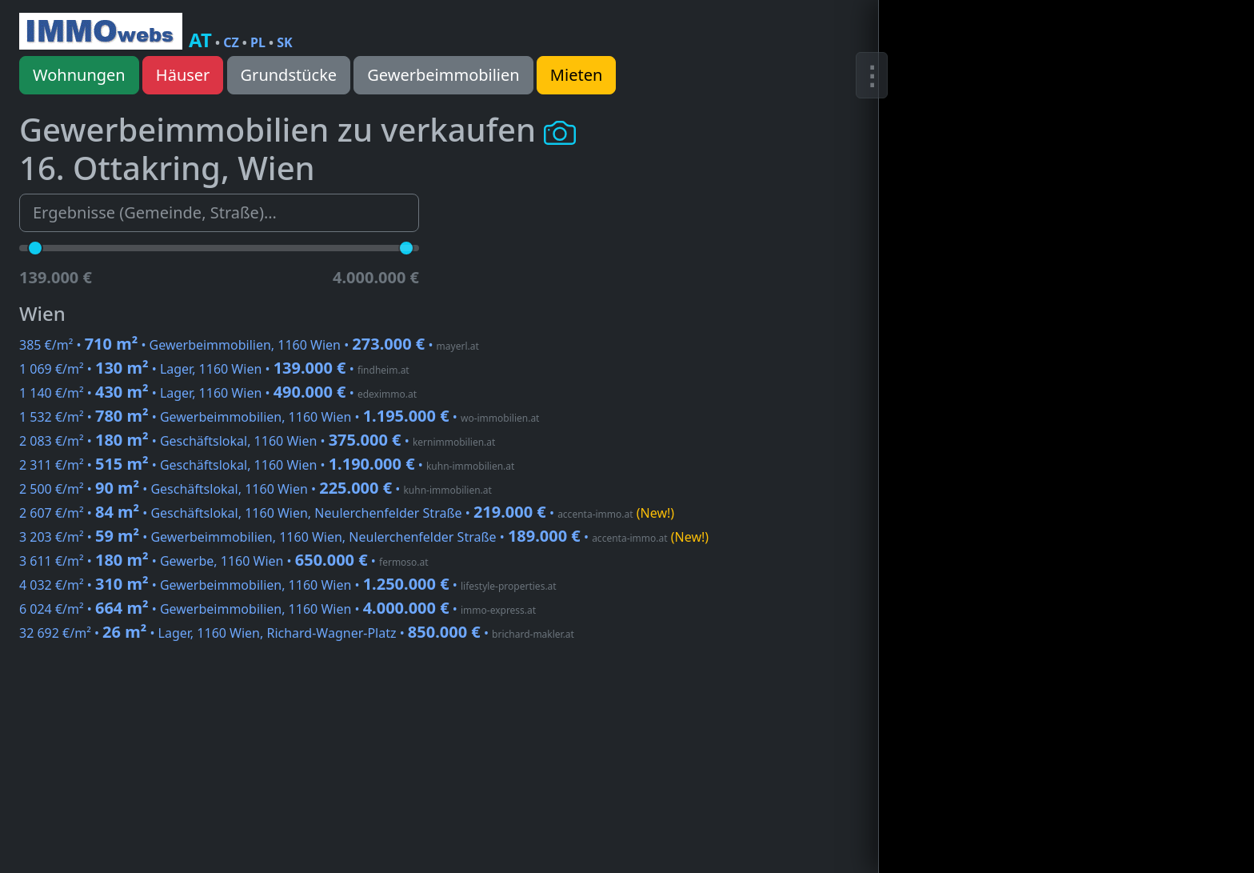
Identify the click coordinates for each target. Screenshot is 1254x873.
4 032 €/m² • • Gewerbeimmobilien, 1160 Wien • (288, 585)
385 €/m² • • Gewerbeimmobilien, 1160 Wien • (249, 345)
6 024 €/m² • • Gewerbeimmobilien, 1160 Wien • (277, 609)
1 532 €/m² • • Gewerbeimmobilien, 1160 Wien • (279, 417)
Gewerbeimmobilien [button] (443, 75)
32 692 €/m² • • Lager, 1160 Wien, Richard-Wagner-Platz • (296, 633)
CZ (231, 42)
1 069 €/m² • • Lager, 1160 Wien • (214, 369)
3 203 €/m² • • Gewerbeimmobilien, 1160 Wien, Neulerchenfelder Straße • (364, 537)
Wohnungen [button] (79, 75)
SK (284, 42)
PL (258, 42)
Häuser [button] (183, 75)
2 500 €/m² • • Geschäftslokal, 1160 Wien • (255, 489)
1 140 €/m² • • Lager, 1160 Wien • (218, 393)
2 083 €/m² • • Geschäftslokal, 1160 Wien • (257, 441)
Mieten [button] (576, 75)
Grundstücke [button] (289, 75)
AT (200, 39)
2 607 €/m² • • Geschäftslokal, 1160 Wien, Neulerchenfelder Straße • (346, 513)
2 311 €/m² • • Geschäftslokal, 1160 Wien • (266, 465)
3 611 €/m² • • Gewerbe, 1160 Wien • (224, 561)
